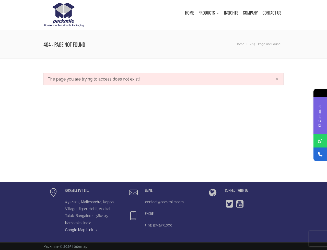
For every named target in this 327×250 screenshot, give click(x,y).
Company (250, 13)
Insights (231, 13)
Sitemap (80, 246)
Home (189, 13)
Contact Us (271, 13)
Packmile (51, 246)
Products (208, 13)
